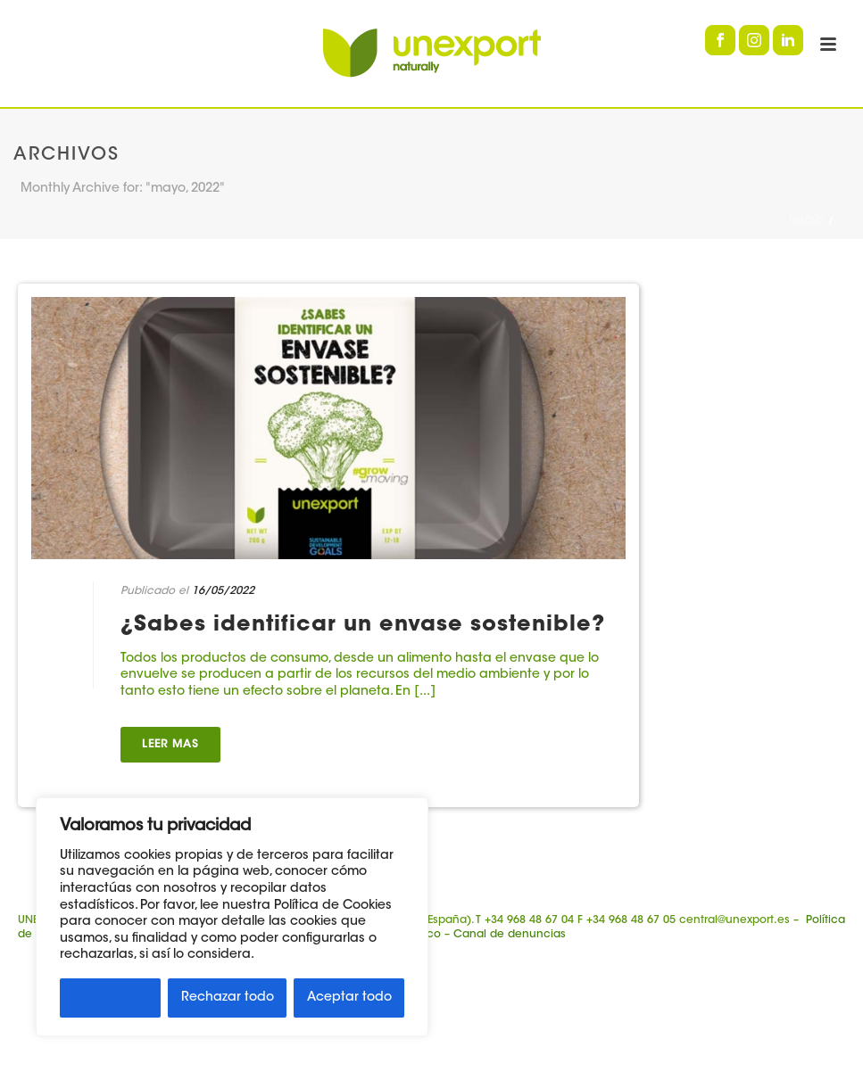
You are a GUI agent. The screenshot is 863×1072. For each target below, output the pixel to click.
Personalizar (110, 998)
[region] (232, 916)
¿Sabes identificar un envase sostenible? (362, 625)
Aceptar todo (349, 998)
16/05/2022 (223, 591)
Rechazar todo (227, 998)
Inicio (807, 222)
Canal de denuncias (509, 934)
